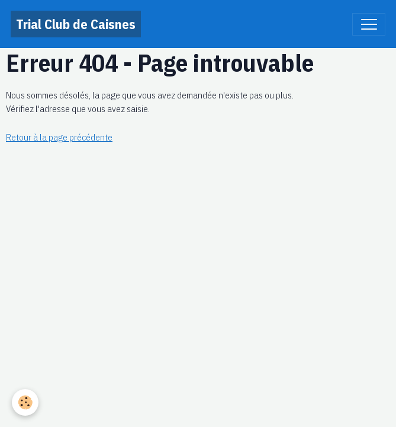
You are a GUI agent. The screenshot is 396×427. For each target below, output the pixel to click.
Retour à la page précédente (59, 137)
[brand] (76, 24)
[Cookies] (25, 402)
